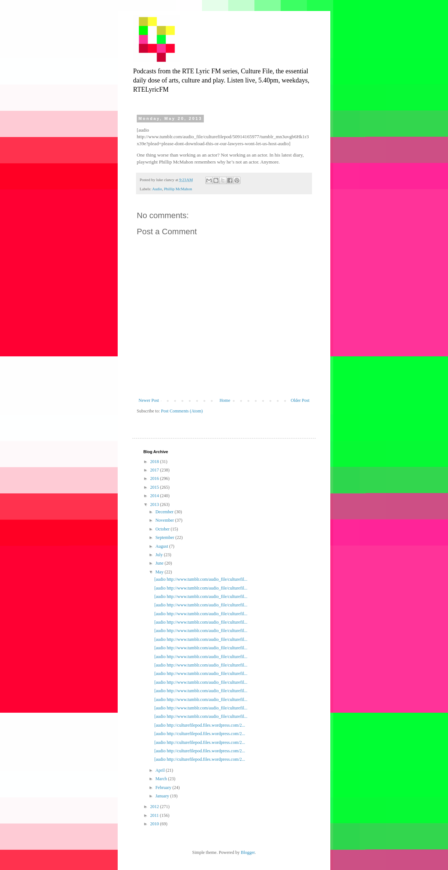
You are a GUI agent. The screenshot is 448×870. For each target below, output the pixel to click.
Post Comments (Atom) (182, 411)
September (165, 537)
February (163, 787)
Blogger (248, 852)
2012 (155, 806)
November (165, 520)
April (160, 770)
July (159, 554)
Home (225, 400)
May (160, 572)
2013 (155, 504)
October (163, 529)
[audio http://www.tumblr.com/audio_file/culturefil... (200, 579)
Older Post (300, 400)
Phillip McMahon (178, 189)
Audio (157, 189)
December (165, 511)
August (162, 546)
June (160, 563)
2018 (155, 461)
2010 (155, 823)
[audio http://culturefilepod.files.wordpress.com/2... (199, 725)
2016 (155, 478)
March (161, 778)
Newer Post (149, 400)
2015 (155, 487)
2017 (155, 470)
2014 (155, 495)
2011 (155, 815)
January (162, 796)
